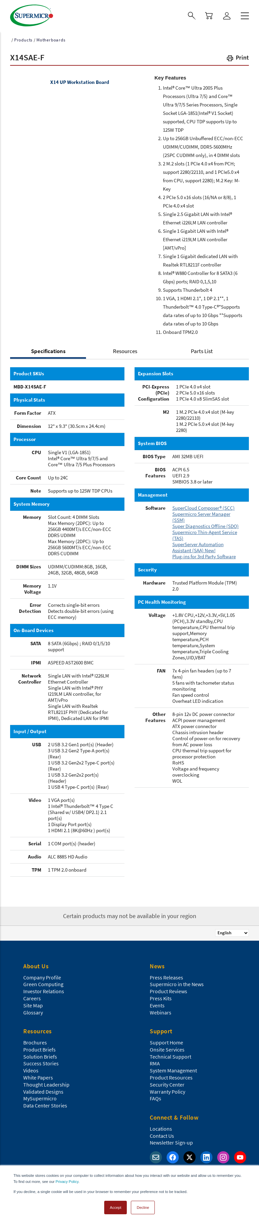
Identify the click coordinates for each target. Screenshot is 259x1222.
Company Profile (42, 976)
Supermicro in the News (177, 983)
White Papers (38, 1076)
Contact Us (162, 1134)
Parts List (202, 350)
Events (157, 1004)
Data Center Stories (45, 1104)
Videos (30, 1069)
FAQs (155, 1097)
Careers (32, 997)
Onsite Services (167, 1048)
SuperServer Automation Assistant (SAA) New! (198, 546)
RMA (155, 1062)
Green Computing (43, 983)
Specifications (48, 350)
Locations (161, 1127)
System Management (173, 1069)
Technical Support (170, 1055)
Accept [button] (115, 1206)
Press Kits (161, 997)
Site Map (33, 1004)
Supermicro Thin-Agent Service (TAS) (204, 534)
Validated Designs (43, 1090)
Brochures (35, 1041)
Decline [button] (143, 1206)
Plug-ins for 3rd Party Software (204, 555)
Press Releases (166, 976)
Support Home (166, 1041)
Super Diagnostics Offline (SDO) (205, 525)
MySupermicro (40, 1097)
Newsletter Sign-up (171, 1141)
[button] (237, 58)
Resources (125, 350)
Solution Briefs (40, 1055)
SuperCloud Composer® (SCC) (203, 507)
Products (23, 39)
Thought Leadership (46, 1083)
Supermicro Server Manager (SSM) (201, 516)
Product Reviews (168, 990)
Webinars (160, 1011)
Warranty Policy (167, 1090)
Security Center (167, 1083)
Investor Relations (43, 990)
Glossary (33, 1011)
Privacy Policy (67, 1181)
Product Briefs (39, 1048)
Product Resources (171, 1076)
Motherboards (50, 39)
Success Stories (41, 1062)
